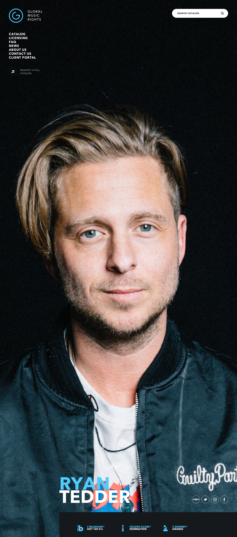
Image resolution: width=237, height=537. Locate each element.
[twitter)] (205, 499)
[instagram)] (215, 499)
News (14, 46)
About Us (18, 50)
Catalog (17, 34)
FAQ (12, 42)
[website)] (195, 499)
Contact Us (20, 54)
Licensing (18, 38)
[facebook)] (224, 499)
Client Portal (22, 58)
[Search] (222, 13)
